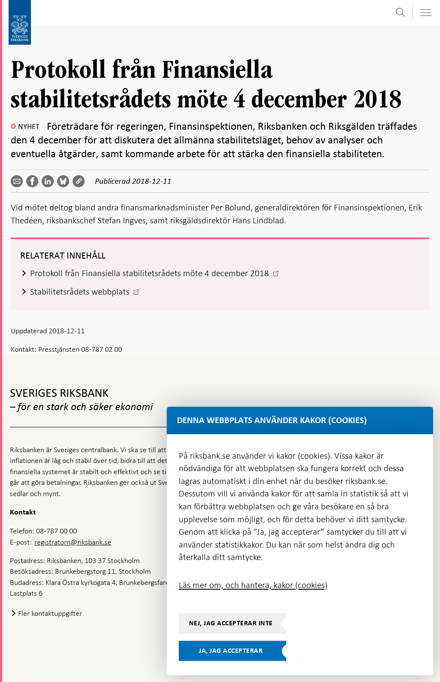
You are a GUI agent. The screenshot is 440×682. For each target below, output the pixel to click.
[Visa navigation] (425, 12)
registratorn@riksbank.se (72, 542)
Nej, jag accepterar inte (231, 623)
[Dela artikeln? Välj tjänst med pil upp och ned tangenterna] (49, 181)
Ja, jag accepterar (231, 650)
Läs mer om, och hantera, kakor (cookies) (253, 585)
